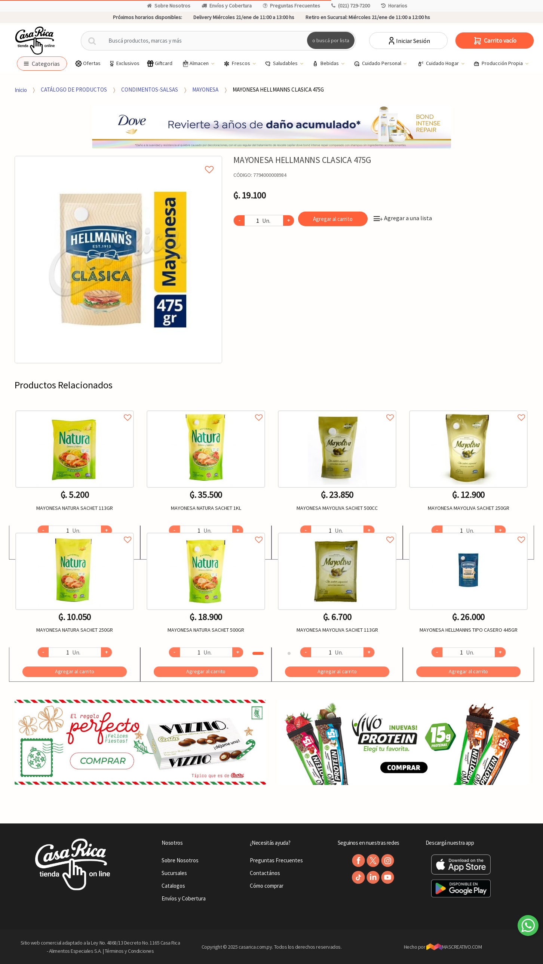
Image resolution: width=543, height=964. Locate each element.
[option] (118, 259)
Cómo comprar (266, 885)
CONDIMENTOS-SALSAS (149, 89)
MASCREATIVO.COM (454, 946)
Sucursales (174, 873)
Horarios (394, 5)
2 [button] (289, 653)
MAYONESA (205, 89)
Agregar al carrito (333, 218)
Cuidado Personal (378, 63)
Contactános (265, 873)
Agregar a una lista (403, 218)
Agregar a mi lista (118, 161)
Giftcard (159, 63)
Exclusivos (123, 63)
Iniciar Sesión (408, 40)
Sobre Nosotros (168, 5)
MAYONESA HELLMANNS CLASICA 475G (278, 89)
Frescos (237, 63)
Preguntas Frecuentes (291, 5)
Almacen (195, 63)
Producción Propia (498, 63)
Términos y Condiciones (129, 951)
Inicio (21, 89)
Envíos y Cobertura (227, 5)
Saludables (282, 63)
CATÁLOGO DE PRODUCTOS (74, 89)
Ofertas (88, 63)
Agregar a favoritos (74, 409)
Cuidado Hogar (439, 63)
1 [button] (258, 653)
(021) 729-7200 (350, 5)
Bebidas (326, 63)
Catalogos (173, 885)
